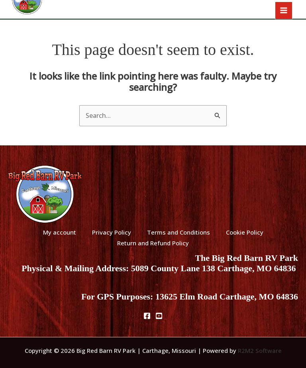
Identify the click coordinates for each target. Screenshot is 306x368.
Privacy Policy (111, 232)
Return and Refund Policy (153, 243)
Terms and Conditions (178, 232)
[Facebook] (147, 315)
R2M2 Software (260, 350)
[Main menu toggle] (283, 10)
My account (59, 232)
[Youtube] (159, 315)
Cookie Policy (244, 232)
